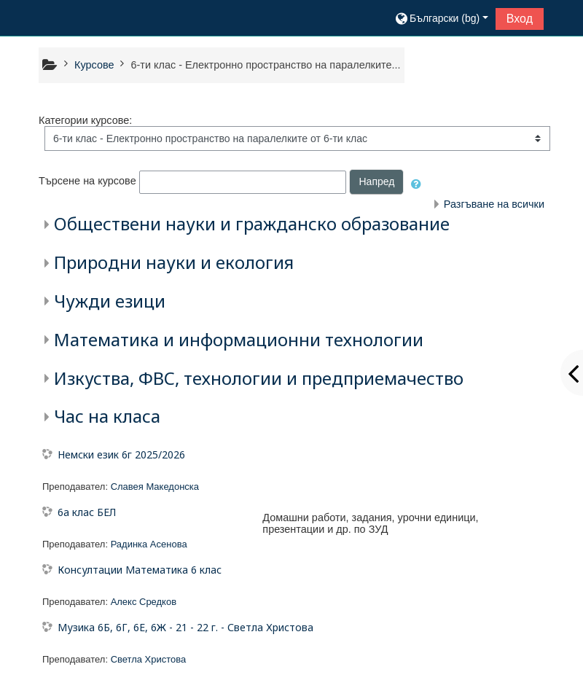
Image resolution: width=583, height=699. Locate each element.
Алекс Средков (143, 601)
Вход (519, 18)
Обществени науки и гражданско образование (252, 223)
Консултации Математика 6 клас (140, 570)
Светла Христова (149, 659)
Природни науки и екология (174, 262)
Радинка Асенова (149, 544)
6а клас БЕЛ (87, 512)
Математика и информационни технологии (238, 339)
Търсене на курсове (87, 181)
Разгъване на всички (494, 204)
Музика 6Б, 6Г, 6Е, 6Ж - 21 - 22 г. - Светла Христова (185, 627)
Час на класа (107, 416)
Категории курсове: (85, 120)
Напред (376, 181)
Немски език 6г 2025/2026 (121, 454)
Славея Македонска (155, 486)
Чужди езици (109, 301)
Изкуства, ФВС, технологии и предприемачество (258, 378)
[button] (441, 18)
